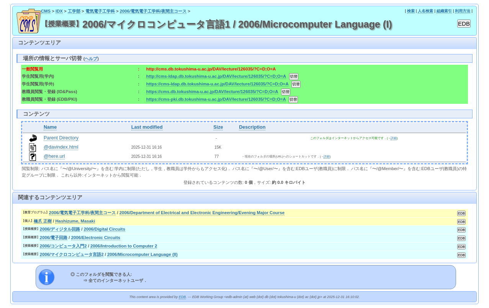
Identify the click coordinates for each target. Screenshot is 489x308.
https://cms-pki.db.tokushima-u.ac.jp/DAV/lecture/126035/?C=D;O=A (216, 99)
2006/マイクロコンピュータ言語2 (72, 254)
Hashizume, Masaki (75, 221)
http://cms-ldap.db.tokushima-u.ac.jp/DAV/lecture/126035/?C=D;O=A (216, 76)
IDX (59, 11)
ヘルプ (91, 58)
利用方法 (462, 11)
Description (252, 127)
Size (218, 127)
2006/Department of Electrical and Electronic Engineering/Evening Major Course (202, 212)
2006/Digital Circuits (104, 229)
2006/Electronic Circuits (95, 237)
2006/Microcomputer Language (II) (142, 254)
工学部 (74, 11)
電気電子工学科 (100, 11)
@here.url (54, 156)
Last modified (147, 127)
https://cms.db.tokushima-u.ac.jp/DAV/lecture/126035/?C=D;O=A (212, 91)
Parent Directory (61, 138)
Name (50, 127)
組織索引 (444, 11)
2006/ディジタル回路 (60, 229)
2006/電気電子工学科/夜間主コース (153, 11)
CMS (46, 11)
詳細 (394, 138)
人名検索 (425, 11)
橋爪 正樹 (43, 221)
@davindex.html (61, 147)
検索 (411, 11)
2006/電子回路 (53, 237)
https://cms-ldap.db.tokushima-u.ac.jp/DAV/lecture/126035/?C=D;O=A (217, 84)
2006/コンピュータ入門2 (63, 246)
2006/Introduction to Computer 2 (123, 246)
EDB (182, 297)
